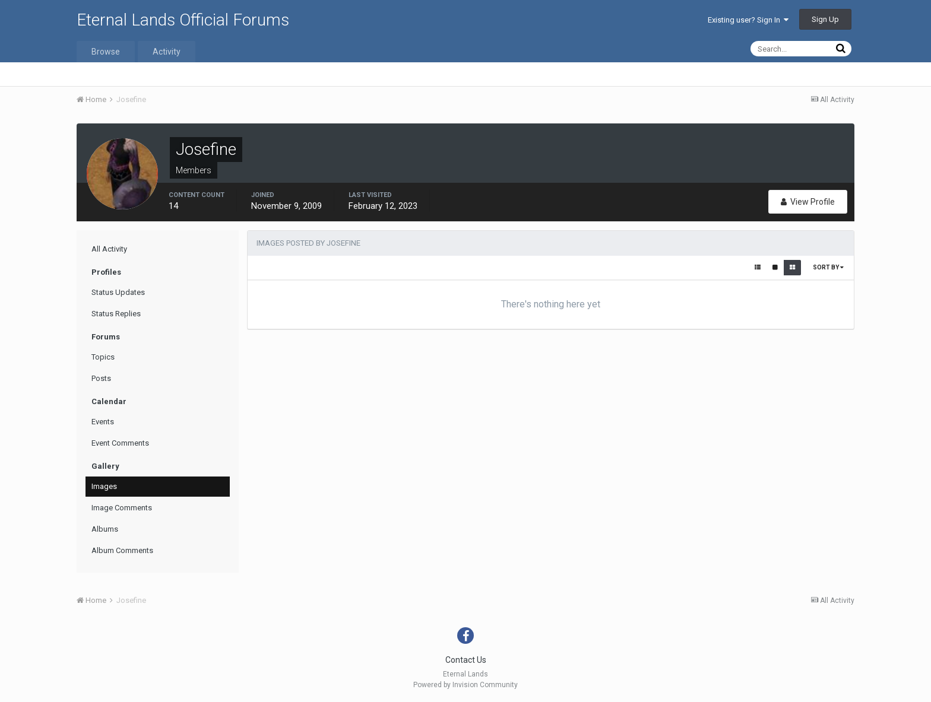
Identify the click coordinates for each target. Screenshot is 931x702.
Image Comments (121, 507)
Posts (101, 378)
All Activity (109, 248)
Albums (104, 529)
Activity (166, 51)
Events (102, 421)
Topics (103, 356)
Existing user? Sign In (748, 19)
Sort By (828, 267)
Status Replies (116, 313)
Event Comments (120, 443)
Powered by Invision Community (465, 685)
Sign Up (825, 19)
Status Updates (118, 292)
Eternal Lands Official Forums (183, 20)
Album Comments (122, 550)
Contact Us (465, 660)
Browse (105, 51)
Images (104, 486)
